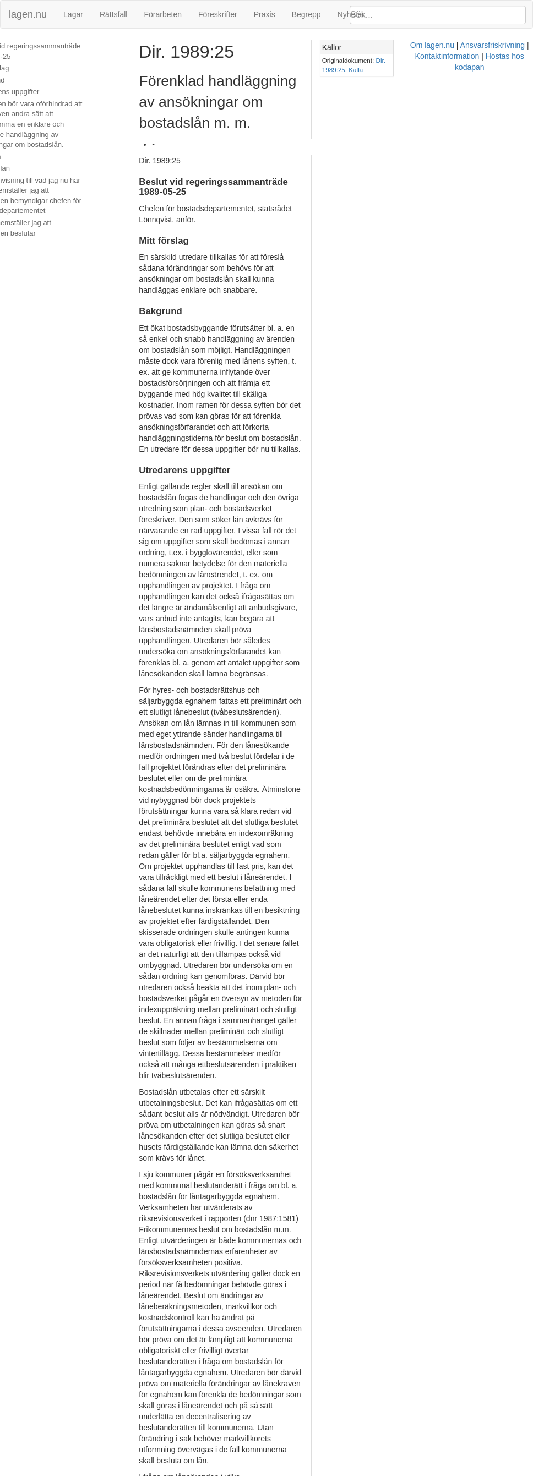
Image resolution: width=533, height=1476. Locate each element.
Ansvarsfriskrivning (284, 1470)
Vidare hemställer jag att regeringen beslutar (64, 227)
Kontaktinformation (355, 1470)
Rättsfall (114, 14)
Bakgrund (22, 80)
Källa (508, 60)
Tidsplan (20, 156)
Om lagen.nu (224, 1470)
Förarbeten (162, 14)
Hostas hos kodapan (429, 1470)
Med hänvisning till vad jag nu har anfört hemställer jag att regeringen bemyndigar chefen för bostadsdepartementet (62, 195)
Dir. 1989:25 (480, 60)
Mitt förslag (24, 68)
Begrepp (306, 14)
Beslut (17, 244)
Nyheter (351, 14)
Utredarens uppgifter (40, 92)
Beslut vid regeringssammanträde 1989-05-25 (60, 51)
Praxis (264, 14)
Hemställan (25, 168)
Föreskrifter (217, 14)
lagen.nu (28, 14)
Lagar (73, 14)
